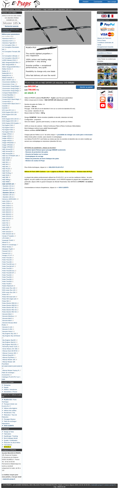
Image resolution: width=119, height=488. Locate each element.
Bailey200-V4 (6, 75)
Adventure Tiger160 (8, 43)
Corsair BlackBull (7, 97)
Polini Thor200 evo (8, 271)
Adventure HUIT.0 (8, 38)
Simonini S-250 (7, 329)
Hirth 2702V (6, 201)
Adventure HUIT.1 (8, 41)
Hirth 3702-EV (6, 218)
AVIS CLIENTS (63, 187)
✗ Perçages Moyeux (8, 419)
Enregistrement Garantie (105, 47)
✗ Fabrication (6, 434)
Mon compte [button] (110, 1)
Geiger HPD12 (7, 136)
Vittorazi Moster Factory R (10, 370)
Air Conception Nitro (8, 45)
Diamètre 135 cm (8, 195)
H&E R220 (5, 175)
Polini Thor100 (7, 258)
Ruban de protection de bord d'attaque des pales (42, 158)
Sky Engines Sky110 (8, 342)
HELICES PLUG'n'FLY (56, 167)
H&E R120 (5, 171)
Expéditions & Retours (105, 53)
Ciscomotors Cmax (8, 84)
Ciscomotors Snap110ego (10, 88)
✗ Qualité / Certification (9, 440)
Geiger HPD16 (7, 140)
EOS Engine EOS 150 (9, 121)
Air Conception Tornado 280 (11, 51)
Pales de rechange (8, 372)
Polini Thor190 (7, 262)
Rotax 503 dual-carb (8, 297)
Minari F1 (5, 242)
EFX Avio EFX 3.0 (8, 110)
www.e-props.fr (110, 485)
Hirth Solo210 (6, 231)
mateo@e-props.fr (9, 479)
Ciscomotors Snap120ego (10, 90)
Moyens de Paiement (104, 38)
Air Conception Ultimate (9, 56)
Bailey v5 (5, 71)
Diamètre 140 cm (8, 197)
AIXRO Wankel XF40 (9, 60)
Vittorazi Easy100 (7, 355)
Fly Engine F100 (7, 125)
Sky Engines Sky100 (8, 340)
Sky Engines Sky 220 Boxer (11, 336)
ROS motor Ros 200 (8, 292)
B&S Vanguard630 (8, 64)
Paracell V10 (6, 251)
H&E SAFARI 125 (49, 9)
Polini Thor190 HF (8, 266)
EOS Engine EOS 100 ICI (10, 119)
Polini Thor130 (7, 260)
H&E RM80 (5, 182)
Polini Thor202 (7, 275)
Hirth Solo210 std (7, 234)
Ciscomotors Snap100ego (10, 86)
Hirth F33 (5, 223)
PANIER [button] (84, 1)
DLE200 (4, 106)
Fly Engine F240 (7, 132)
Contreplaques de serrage (34, 156)
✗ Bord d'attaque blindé (10, 438)
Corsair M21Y (6, 101)
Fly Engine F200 (7, 129)
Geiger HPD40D (7, 147)
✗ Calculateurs (7, 445)
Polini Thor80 (6, 284)
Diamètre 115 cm (8, 186)
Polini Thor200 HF (8, 273)
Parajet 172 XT (7, 255)
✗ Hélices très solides (9, 410)
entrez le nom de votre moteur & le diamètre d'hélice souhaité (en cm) (11, 18)
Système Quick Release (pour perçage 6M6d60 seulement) (45, 150)
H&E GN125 (6, 158)
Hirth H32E (5, 227)
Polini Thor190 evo (8, 264)
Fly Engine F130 (7, 127)
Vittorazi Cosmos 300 (9, 353)
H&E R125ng (6, 173)
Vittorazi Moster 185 (8, 359)
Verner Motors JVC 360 (9, 349)
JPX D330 (5, 238)
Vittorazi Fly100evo (8, 357)
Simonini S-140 (7, 327)
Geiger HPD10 (7, 134)
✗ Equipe (5, 387)
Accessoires (6, 375)
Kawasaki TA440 (7, 240)
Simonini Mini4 (7, 320)
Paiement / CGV (103, 20)
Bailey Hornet (6, 69)
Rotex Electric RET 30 (9, 307)
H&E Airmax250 (7, 153)
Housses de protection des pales (36, 152)
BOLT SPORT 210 (8, 80)
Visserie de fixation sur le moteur (36, 154)
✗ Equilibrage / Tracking (10, 436)
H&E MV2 (5, 164)
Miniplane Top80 (7, 249)
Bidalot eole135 (7, 77)
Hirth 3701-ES (6, 216)
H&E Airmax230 (7, 151)
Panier (99, 56)
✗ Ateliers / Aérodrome (9, 389)
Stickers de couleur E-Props (35, 161)
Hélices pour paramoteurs (31, 9)
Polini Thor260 (7, 279)
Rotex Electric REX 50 (9, 312)
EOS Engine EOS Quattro (10, 123)
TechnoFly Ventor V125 (9, 346)
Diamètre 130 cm (64, 9)
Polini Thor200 (7, 268)
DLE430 (4, 108)
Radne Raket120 (7, 286)
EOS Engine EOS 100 (9, 112)
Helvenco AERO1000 (9, 199)
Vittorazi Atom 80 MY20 (9, 351)
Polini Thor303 (7, 281)
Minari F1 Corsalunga (9, 245)
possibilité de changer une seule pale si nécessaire (75, 134)
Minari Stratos (6, 247)
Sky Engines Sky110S (9, 344)
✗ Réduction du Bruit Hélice (11, 442)
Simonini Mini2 (7, 314)
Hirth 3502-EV (6, 212)
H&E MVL (5, 166)
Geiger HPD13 (7, 138)
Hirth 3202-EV (6, 208)
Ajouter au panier (85, 87)
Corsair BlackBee (7, 95)
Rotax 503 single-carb (9, 299)
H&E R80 (5, 177)
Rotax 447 (5, 294)
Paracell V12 (6, 253)
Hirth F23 (5, 221)
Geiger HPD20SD (8, 142)
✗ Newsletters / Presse (9, 392)
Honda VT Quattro (8, 236)
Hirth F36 (5, 225)
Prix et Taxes (102, 40)
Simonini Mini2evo (8, 316)
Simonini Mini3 (7, 318)
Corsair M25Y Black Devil (10, 103)
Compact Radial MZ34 (9, 93)
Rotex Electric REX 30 (9, 310)
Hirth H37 (5, 229)
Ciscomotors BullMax (9, 82)
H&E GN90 (5, 160)
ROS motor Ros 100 (8, 288)
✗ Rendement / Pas (8, 412)
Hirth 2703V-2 (6, 205)
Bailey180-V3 (6, 73)
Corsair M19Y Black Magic (10, 99)
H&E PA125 (6, 169)
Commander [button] (97, 1)
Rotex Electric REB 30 (9, 303)
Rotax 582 (5, 301)
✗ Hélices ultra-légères (9, 408)
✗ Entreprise (6, 385)
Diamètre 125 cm (8, 190)
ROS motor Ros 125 (8, 290)
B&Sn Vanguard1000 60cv (10, 67)
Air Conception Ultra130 (10, 58)
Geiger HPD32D (7, 145)
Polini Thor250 (7, 277)
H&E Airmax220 (7, 149)
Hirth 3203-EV (6, 210)
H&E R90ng (6, 179)
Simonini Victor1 (7, 331)
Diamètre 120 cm (8, 188)
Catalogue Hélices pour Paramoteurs (10, 30)
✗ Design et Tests (8, 432)
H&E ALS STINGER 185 (10, 156)
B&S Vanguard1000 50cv (10, 62)
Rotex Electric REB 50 (9, 305)
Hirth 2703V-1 (6, 203)
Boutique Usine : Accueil (11, 9)
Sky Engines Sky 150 (9, 333)
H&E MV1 (5, 162)
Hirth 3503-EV (6, 214)
